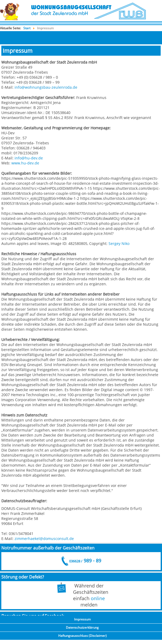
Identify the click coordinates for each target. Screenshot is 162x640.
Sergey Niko (119, 243)
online (98, 598)
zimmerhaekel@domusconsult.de (44, 538)
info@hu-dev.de (29, 157)
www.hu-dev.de (25, 162)
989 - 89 (84, 560)
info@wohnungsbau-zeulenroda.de (46, 87)
